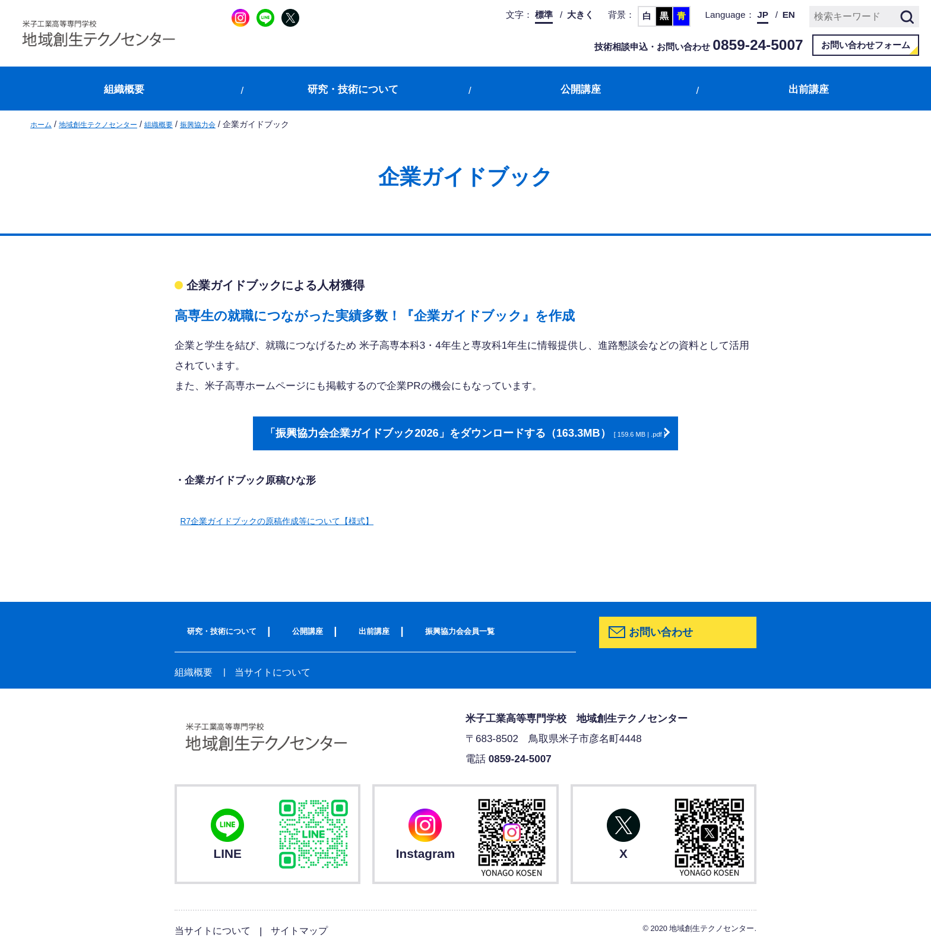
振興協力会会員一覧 (470, 629)
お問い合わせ (665, 632)
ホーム (42, 124)
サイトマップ (306, 929)
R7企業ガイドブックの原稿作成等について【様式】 (297, 520)
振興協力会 (222, 124)
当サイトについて (267, 671)
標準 (544, 15)
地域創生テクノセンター (108, 124)
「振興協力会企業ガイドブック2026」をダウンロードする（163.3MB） (459, 433)
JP (762, 15)
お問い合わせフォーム (865, 45)
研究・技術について (353, 89)
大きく (580, 15)
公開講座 (580, 89)
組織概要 (124, 89)
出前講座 (808, 89)
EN (789, 15)
